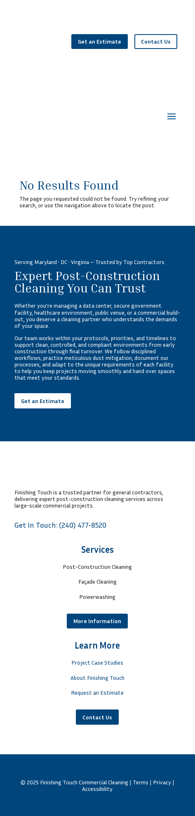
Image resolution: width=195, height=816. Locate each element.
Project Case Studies (97, 662)
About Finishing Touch (97, 677)
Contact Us (156, 41)
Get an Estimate (99, 41)
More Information (97, 620)
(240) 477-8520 (82, 524)
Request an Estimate (97, 692)
